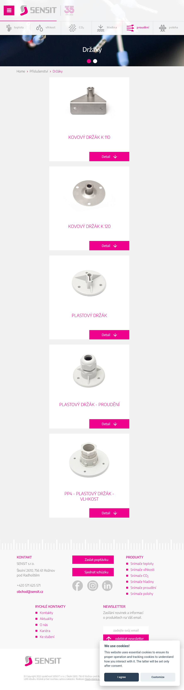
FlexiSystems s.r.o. (93, 679)
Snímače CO (140, 576)
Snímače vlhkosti (143, 570)
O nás (44, 625)
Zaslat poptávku (96, 560)
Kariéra (45, 631)
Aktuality (46, 619)
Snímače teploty (142, 564)
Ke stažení (47, 637)
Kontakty (46, 613)
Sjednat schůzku (96, 572)
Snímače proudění (143, 588)
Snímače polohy (142, 594)
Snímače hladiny (142, 582)
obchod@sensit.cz (30, 592)
